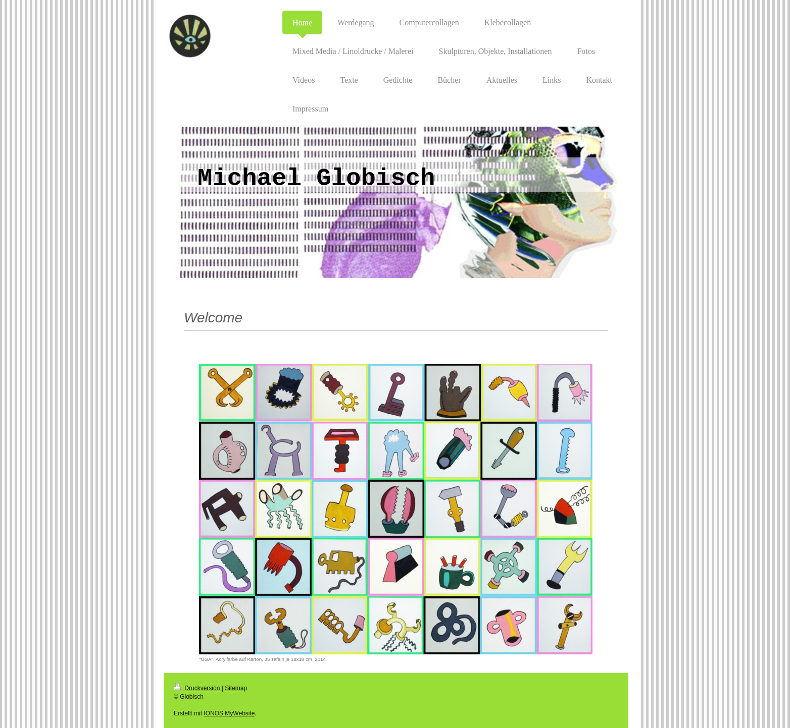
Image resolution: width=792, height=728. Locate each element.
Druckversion (198, 688)
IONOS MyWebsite (229, 713)
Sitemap (236, 688)
